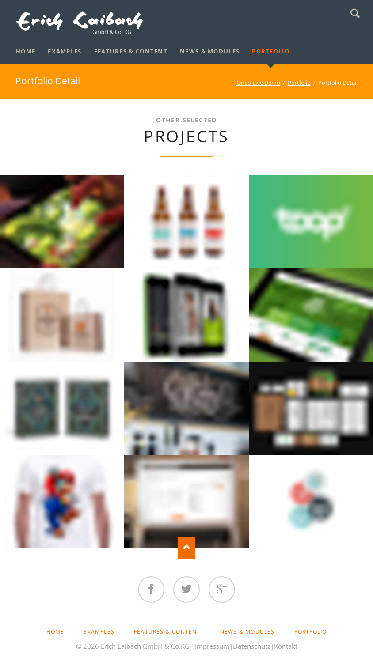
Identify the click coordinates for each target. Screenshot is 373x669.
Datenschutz (251, 646)
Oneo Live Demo (258, 83)
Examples (99, 631)
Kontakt (285, 646)
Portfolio (299, 83)
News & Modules (247, 631)
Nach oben (186, 548)
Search (355, 13)
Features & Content (167, 631)
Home (55, 631)
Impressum (212, 646)
